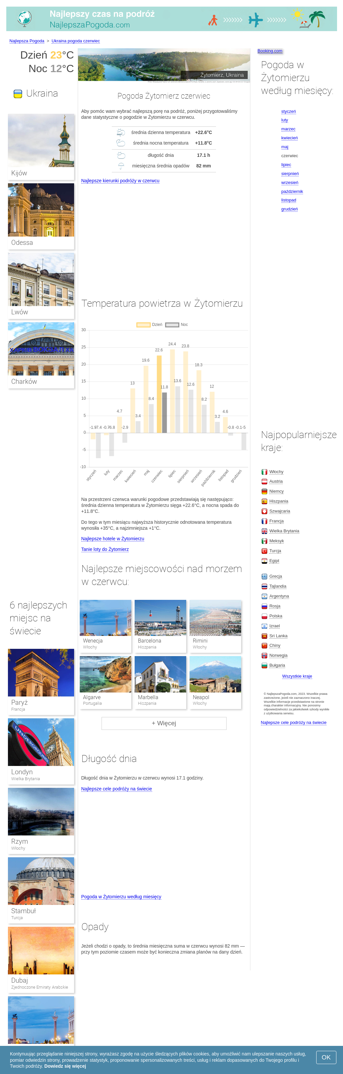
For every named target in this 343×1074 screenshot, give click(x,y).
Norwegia (278, 655)
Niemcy (276, 491)
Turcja (17, 917)
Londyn (22, 772)
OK (326, 1057)
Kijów (19, 173)
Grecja (275, 576)
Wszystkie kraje (297, 676)
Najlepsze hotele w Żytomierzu (113, 538)
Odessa (22, 242)
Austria (275, 481)
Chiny (274, 645)
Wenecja (93, 641)
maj (284, 146)
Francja (18, 709)
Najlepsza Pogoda (27, 40)
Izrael (274, 625)
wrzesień (289, 182)
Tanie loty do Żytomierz (105, 549)
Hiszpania (278, 501)
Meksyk (276, 540)
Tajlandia (277, 586)
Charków (24, 381)
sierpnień (290, 173)
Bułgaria (277, 665)
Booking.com (270, 50)
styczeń (288, 111)
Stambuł (23, 911)
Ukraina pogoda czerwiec (76, 40)
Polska (275, 615)
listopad (288, 200)
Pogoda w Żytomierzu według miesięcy (121, 896)
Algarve (92, 697)
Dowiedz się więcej (65, 1066)
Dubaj (19, 980)
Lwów (19, 312)
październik (292, 191)
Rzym (19, 841)
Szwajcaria (279, 511)
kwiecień (289, 137)
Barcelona (149, 641)
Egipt (274, 560)
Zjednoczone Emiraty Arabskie (39, 987)
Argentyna (279, 596)
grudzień (289, 208)
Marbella (148, 697)
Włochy (18, 848)
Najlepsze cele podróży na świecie (116, 788)
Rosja (274, 606)
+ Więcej (164, 723)
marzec (288, 128)
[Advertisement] (164, 234)
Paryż (19, 702)
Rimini (200, 641)
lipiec (286, 164)
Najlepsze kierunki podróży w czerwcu (120, 180)
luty (284, 119)
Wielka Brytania (25, 778)
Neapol (201, 697)
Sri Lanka (278, 635)
